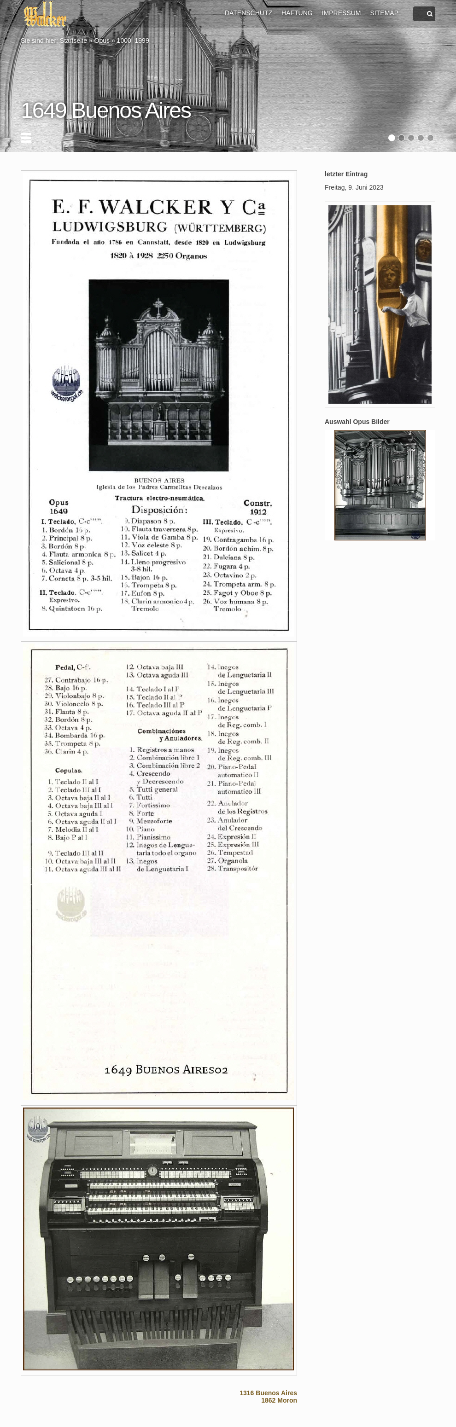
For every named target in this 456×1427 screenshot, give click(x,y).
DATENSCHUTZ (248, 13)
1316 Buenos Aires (268, 1393)
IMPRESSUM (341, 13)
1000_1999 (133, 40)
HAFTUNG (297, 13)
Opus (102, 40)
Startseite (73, 40)
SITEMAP (384, 13)
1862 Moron (279, 1400)
